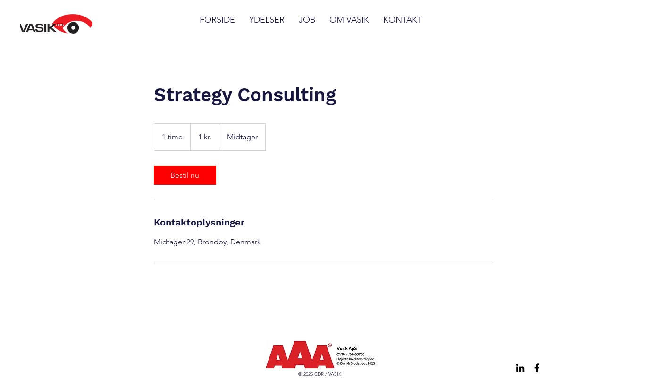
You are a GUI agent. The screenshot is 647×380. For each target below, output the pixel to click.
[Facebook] (537, 368)
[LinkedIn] (520, 368)
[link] (185, 175)
